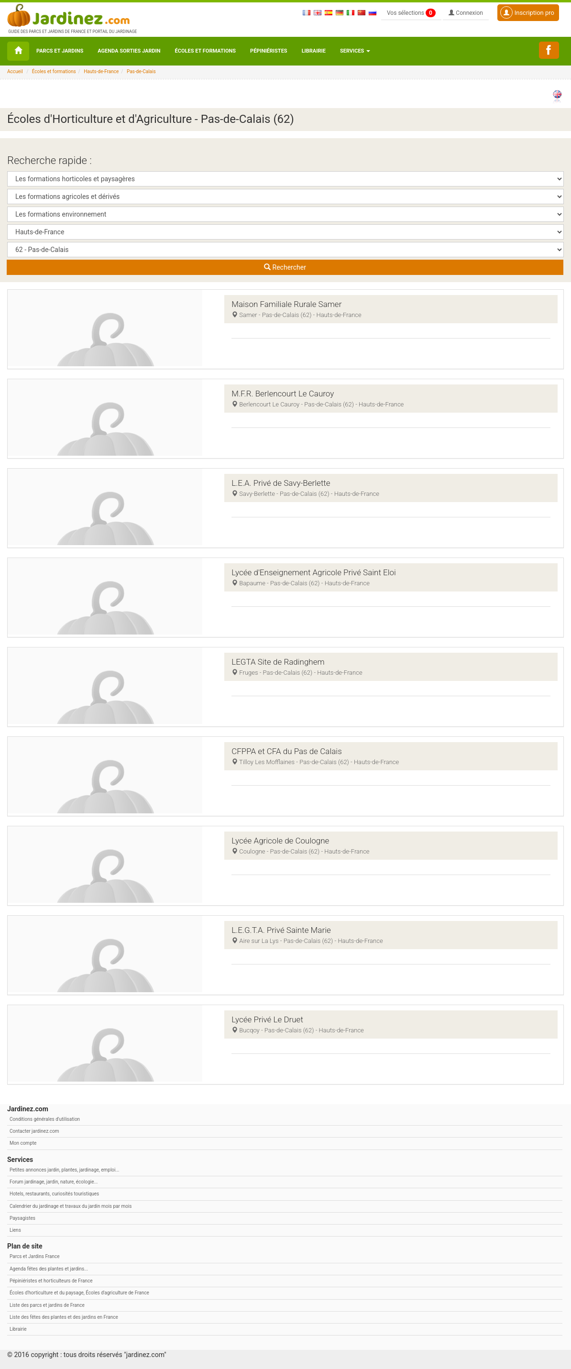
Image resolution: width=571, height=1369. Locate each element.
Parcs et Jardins (59, 51)
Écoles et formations (205, 51)
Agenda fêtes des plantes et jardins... (49, 1268)
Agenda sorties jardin (129, 51)
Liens (15, 1230)
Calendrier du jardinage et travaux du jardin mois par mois (71, 1206)
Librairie (314, 51)
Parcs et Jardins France (35, 1256)
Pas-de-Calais (141, 71)
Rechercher (285, 267)
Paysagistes (22, 1218)
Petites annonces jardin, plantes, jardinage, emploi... (64, 1169)
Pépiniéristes (268, 51)
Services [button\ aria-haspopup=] (355, 51)
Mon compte (23, 1143)
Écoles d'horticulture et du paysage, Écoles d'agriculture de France (79, 1292)
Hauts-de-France (101, 71)
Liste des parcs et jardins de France (47, 1305)
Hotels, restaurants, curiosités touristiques (54, 1193)
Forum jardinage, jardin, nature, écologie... (54, 1181)
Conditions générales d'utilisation (45, 1119)
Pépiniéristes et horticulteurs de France (51, 1280)
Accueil (15, 71)
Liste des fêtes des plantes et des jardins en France (64, 1317)
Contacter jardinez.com (34, 1131)
